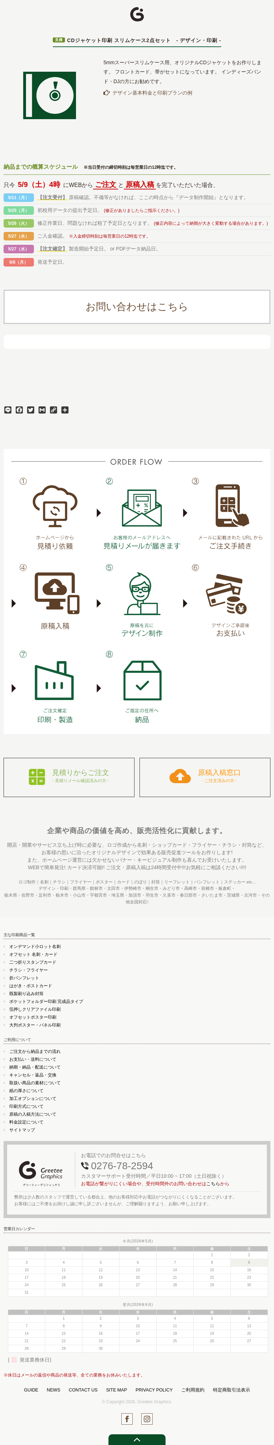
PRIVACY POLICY (154, 1390)
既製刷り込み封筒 (26, 993)
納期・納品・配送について (35, 1067)
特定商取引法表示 (231, 1390)
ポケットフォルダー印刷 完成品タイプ (46, 1001)
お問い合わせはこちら (137, 306)
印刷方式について (26, 1106)
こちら (213, 1183)
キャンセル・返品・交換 (32, 1075)
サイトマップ (22, 1129)
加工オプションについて (32, 1098)
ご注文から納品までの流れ (35, 1051)
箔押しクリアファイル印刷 (35, 1009)
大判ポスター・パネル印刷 (35, 1025)
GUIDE (31, 1390)
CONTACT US (83, 1390)
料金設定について (26, 1122)
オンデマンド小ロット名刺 (35, 946)
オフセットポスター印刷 (32, 1017)
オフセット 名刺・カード (33, 954)
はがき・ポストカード (30, 985)
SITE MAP (116, 1390)
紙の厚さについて (26, 1090)
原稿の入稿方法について (32, 1114)
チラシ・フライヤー (28, 970)
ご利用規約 (192, 1390)
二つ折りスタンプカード (32, 962)
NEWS (53, 1390)
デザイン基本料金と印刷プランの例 (152, 93)
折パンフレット (24, 977)
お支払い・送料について (32, 1059)
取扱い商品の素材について (35, 1082)
